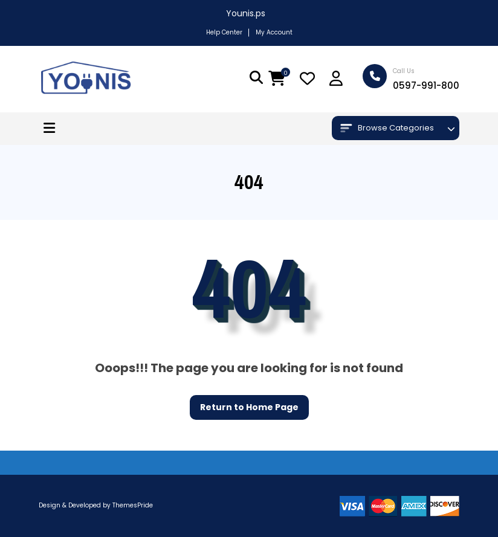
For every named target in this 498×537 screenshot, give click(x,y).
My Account (274, 32)
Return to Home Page (244, 404)
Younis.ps (245, 13)
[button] (49, 128)
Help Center (224, 32)
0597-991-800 (426, 85)
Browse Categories (387, 128)
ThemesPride (132, 505)
